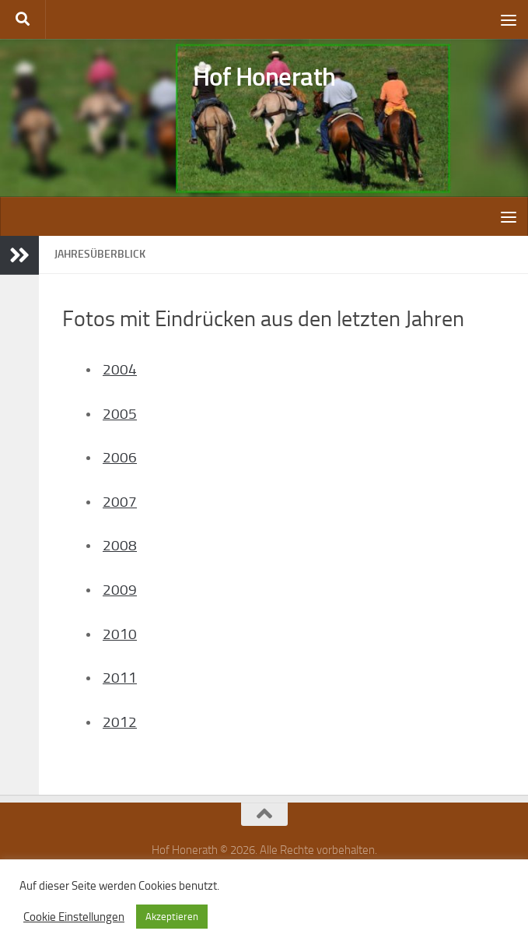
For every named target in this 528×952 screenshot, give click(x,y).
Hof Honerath (264, 78)
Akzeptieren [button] (171, 916)
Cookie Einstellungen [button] (73, 917)
